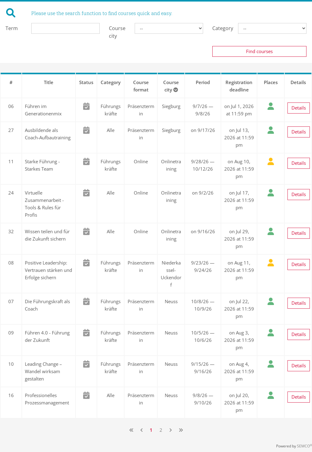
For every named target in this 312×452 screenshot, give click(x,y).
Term (12, 28)
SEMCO (304, 446)
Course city (117, 32)
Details (298, 108)
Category (220, 28)
